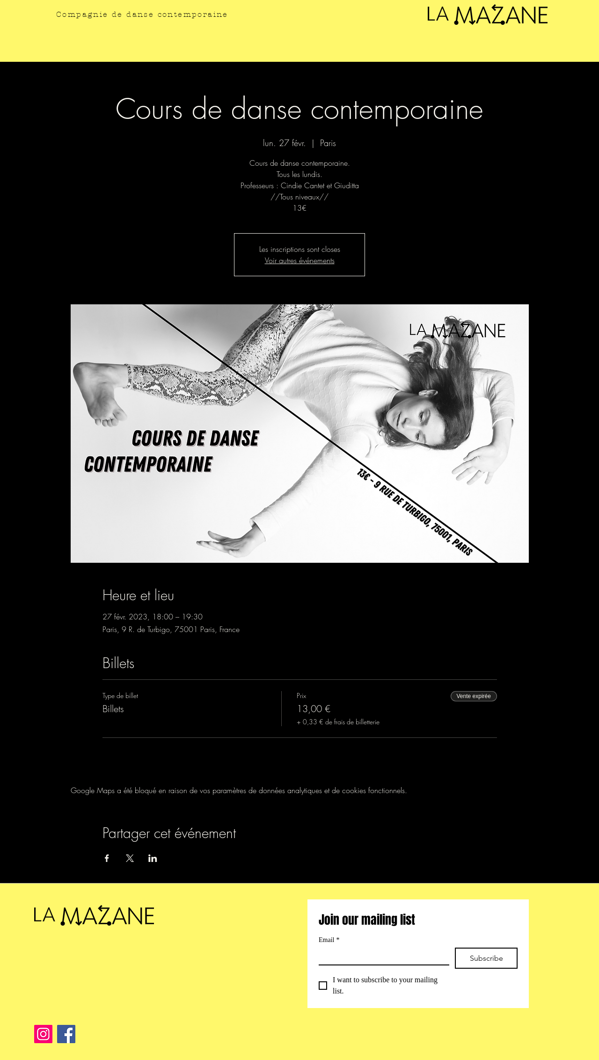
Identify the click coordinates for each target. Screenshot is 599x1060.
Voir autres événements (300, 260)
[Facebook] (66, 1034)
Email (329, 940)
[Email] (381, 956)
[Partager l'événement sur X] (129, 858)
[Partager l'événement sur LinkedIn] (152, 858)
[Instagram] (43, 1034)
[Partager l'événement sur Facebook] (106, 858)
